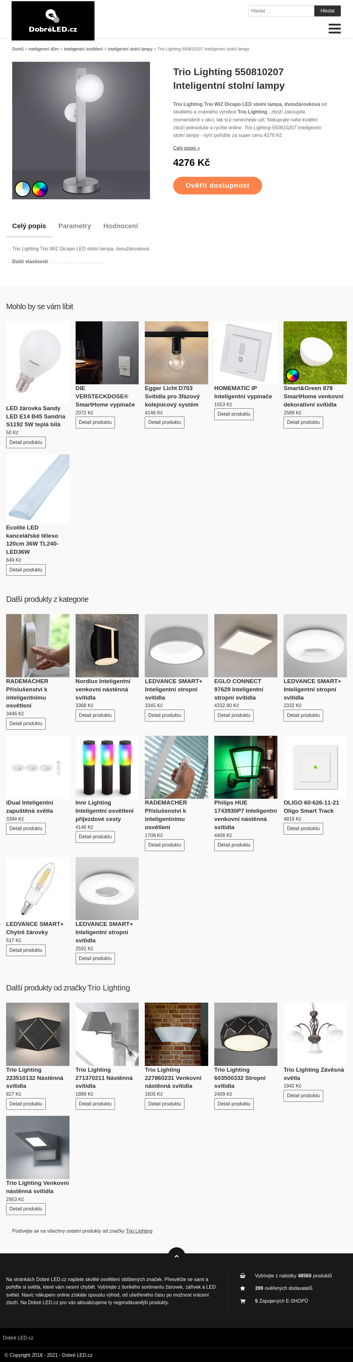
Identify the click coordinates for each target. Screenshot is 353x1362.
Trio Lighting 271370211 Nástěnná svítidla (104, 1078)
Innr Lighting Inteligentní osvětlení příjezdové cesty (105, 810)
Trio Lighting (108, 987)
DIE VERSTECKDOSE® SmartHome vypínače (105, 396)
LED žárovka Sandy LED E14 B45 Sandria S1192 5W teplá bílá (35, 416)
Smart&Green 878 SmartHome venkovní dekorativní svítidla (313, 396)
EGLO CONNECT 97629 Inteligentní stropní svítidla (238, 689)
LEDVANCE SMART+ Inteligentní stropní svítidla (173, 689)
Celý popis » (186, 148)
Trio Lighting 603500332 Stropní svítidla (240, 1078)
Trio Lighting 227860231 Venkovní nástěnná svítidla (173, 1078)
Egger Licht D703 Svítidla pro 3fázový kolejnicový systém (172, 396)
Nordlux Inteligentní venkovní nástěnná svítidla (103, 689)
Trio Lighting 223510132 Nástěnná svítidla (34, 1078)
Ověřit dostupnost (218, 185)
